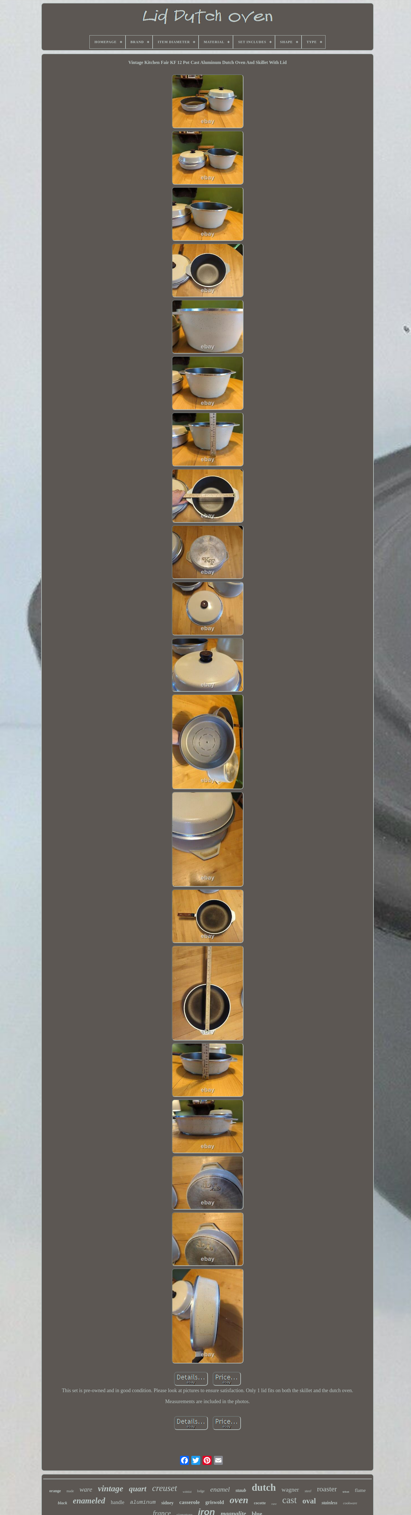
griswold (214, 1502)
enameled (89, 1500)
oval (309, 1501)
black (62, 1503)
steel (308, 1491)
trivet (345, 1491)
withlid (187, 1491)
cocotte (260, 1503)
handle (117, 1502)
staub (241, 1490)
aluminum (143, 1502)
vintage (110, 1488)
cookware (350, 1503)
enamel (220, 1489)
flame (360, 1490)
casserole (189, 1502)
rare (274, 1503)
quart (137, 1488)
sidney (167, 1502)
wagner (290, 1489)
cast (289, 1500)
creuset (164, 1488)
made (70, 1491)
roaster (327, 1489)
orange (55, 1491)
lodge (201, 1491)
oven (239, 1500)
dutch (264, 1487)
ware (86, 1489)
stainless (329, 1502)
